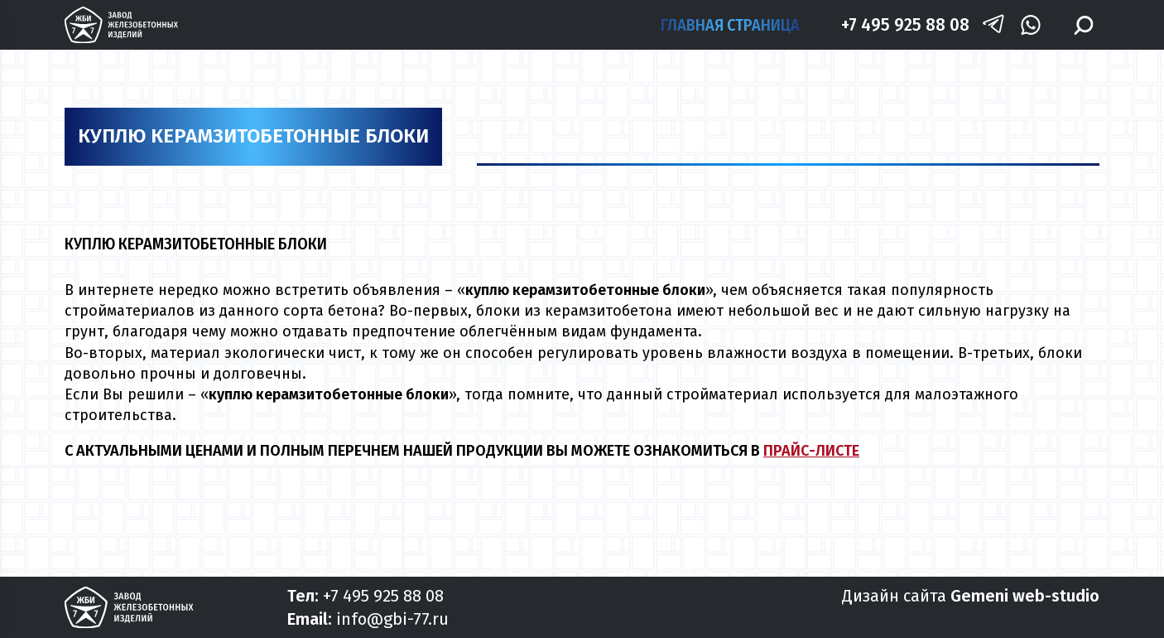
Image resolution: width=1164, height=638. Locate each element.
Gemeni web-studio (1024, 596)
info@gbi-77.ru (392, 619)
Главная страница (730, 25)
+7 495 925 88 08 (905, 24)
